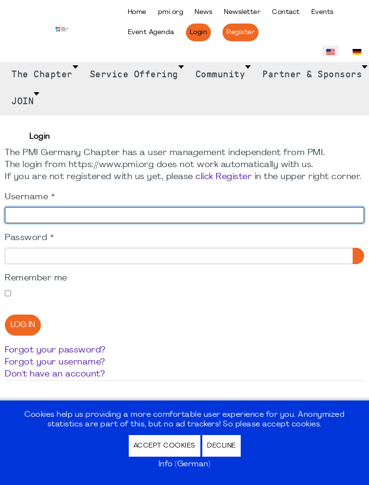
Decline (221, 445)
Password (29, 238)
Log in (23, 325)
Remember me (36, 278)
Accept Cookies (165, 445)
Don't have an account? (55, 374)
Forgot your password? (55, 350)
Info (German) (185, 464)
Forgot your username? (55, 362)
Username (30, 197)
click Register (224, 177)
